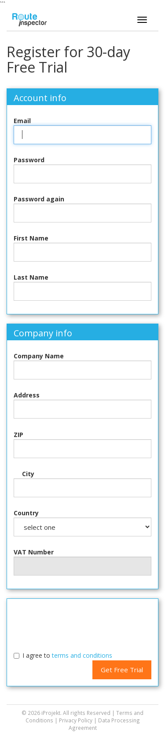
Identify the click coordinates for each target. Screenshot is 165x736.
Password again (39, 199)
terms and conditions (82, 655)
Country (26, 513)
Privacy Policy (75, 720)
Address (27, 395)
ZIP (18, 434)
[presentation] (83, 622)
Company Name (39, 356)
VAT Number (34, 552)
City (28, 474)
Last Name (31, 277)
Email (22, 121)
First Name (31, 238)
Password (29, 160)
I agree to (67, 655)
